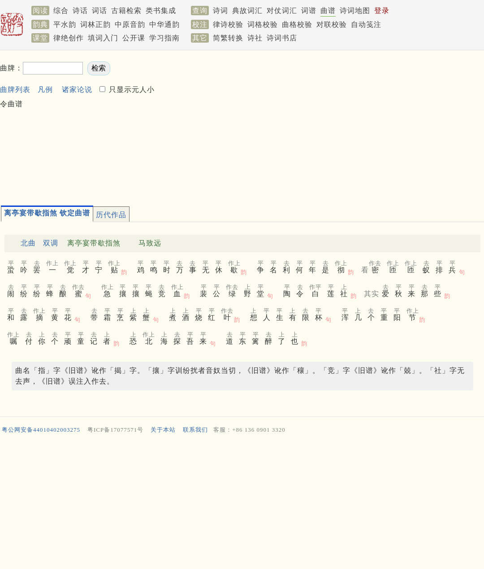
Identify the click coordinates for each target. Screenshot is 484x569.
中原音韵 (130, 24)
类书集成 (161, 10)
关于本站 (163, 429)
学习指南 (164, 38)
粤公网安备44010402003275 (41, 429)
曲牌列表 (15, 89)
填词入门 (103, 38)
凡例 (45, 89)
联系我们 (195, 429)
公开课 (133, 38)
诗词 (220, 10)
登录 (381, 10)
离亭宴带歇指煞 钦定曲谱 (47, 213)
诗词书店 (282, 38)
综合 (61, 10)
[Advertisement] (322, 124)
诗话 (80, 10)
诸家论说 (77, 89)
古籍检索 (126, 10)
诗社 (255, 38)
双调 (50, 243)
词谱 (308, 10)
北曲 (28, 243)
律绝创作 (68, 38)
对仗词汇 (282, 10)
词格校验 (262, 24)
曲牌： (11, 68)
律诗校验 (228, 24)
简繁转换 (228, 38)
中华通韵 (164, 24)
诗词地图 (355, 10)
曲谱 (328, 10)
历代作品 (111, 215)
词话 (99, 10)
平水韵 (64, 24)
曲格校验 (297, 24)
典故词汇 (247, 10)
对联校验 (331, 24)
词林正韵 (95, 24)
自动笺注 (366, 24)
